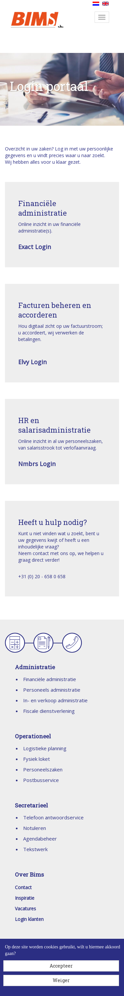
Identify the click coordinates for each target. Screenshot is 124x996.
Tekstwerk (35, 849)
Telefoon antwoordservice (53, 817)
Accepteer (61, 966)
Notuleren (34, 828)
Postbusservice (41, 780)
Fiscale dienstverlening (49, 711)
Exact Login (34, 247)
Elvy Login (32, 362)
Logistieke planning (44, 748)
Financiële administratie (49, 679)
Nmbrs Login (37, 464)
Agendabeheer (40, 838)
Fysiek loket (36, 759)
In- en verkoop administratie (55, 700)
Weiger (61, 980)
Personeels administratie (51, 689)
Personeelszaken (42, 769)
